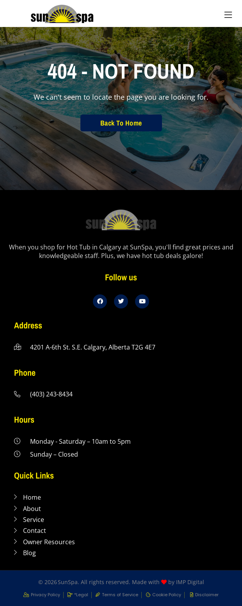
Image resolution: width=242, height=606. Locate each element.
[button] (228, 15)
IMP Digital (190, 582)
